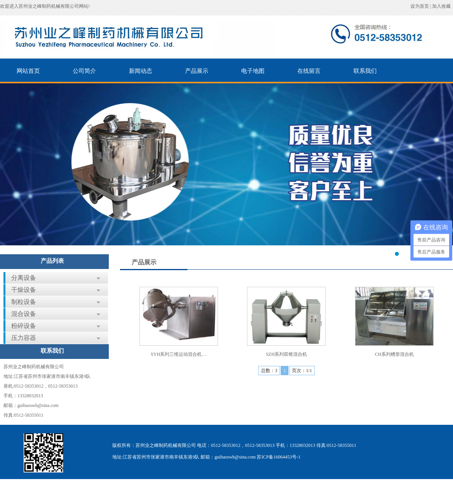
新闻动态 (140, 71)
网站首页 (28, 71)
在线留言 (309, 71)
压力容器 (23, 337)
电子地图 (252, 71)
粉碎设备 (23, 325)
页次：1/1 (302, 370)
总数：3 (269, 370)
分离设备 (23, 277)
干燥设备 (23, 289)
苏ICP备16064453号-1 (278, 457)
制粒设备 (23, 301)
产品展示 (196, 71)
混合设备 (23, 313)
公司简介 (84, 71)
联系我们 (365, 71)
